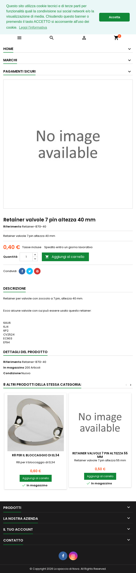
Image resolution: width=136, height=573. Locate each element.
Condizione (12, 373)
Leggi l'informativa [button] (33, 27)
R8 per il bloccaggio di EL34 (35, 455)
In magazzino (13, 368)
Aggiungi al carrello (64, 256)
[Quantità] (26, 256)
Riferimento (12, 227)
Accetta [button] (114, 17)
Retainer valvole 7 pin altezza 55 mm (100, 455)
